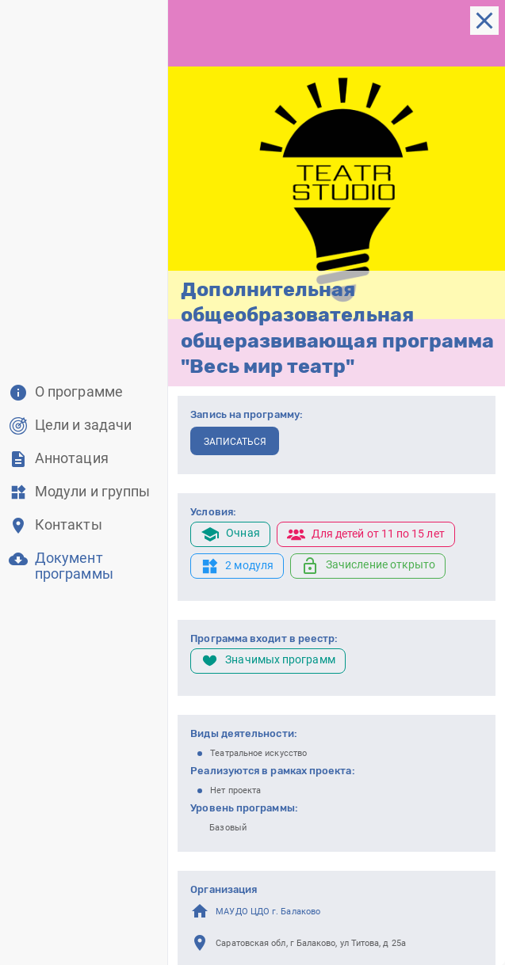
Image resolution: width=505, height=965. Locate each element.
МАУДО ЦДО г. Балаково (268, 911)
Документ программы (74, 565)
